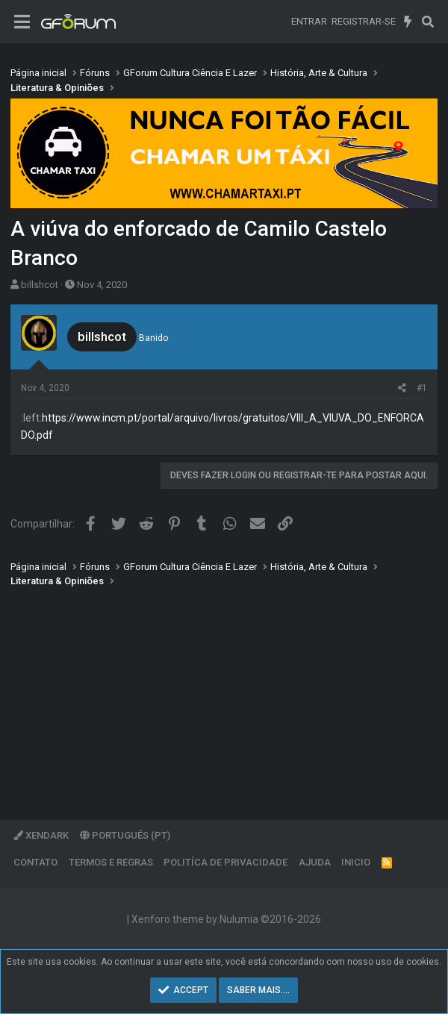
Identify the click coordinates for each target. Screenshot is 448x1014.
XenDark (41, 835)
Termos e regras (111, 862)
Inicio (355, 862)
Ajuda (315, 862)
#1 (422, 388)
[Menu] (22, 22)
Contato (35, 862)
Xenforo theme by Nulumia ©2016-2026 (226, 919)
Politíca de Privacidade (225, 862)
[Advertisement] (224, 693)
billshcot (39, 284)
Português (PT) (125, 835)
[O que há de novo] (408, 21)
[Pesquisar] (427, 21)
